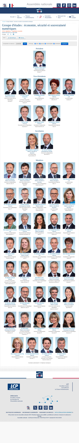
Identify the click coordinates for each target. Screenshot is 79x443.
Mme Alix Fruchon (39, 230)
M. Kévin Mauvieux (39, 303)
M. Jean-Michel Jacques (54, 253)
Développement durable (46, 151)
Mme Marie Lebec (39, 277)
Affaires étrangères (54, 180)
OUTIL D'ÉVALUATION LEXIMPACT (63, 412)
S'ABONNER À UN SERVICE (46, 412)
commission (57, 43)
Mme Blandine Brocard (68, 179)
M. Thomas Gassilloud (54, 230)
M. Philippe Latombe (69, 95)
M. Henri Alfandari (10, 179)
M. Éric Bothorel (39, 179)
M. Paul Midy (25, 122)
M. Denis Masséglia (25, 303)
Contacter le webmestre (64, 414)
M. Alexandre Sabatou (54, 122)
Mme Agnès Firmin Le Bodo (10, 230)
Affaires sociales (39, 206)
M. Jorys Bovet (54, 179)
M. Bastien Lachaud (10, 277)
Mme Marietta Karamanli (69, 253)
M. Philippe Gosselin (39, 95)
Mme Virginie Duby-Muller (69, 204)
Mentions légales (36, 414)
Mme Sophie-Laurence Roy (17, 353)
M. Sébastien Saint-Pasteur (32, 353)
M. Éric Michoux (54, 303)
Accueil (3, 21)
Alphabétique (12, 37)
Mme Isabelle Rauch (39, 328)
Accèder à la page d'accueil (12, 16)
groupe (42, 43)
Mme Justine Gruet (24, 253)
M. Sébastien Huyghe (39, 253)
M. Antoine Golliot (10, 253)
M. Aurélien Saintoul (47, 353)
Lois (25, 98)
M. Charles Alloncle (10, 95)
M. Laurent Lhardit (54, 277)
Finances (25, 123)
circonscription (49, 43)
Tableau (21, 37)
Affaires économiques (39, 69)
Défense (54, 96)
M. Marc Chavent (25, 204)
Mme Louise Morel (68, 303)
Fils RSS (39, 416)
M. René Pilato (24, 328)
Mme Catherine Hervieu (54, 95)
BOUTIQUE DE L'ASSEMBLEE (13, 412)
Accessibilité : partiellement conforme (49, 414)
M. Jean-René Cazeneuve (10, 204)
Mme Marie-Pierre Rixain (69, 328)
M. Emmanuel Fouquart (24, 230)
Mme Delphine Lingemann (32, 150)
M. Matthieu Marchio (10, 303)
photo (37, 43)
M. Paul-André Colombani (39, 204)
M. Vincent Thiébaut (47, 150)
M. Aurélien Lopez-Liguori (39, 67)
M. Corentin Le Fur (24, 277)
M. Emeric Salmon (61, 353)
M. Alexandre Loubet (69, 277)
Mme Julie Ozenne (10, 328)
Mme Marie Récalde (54, 328)
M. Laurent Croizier (54, 204)
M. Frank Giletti (69, 230)
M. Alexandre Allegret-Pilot (24, 179)
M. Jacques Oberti (39, 122)
